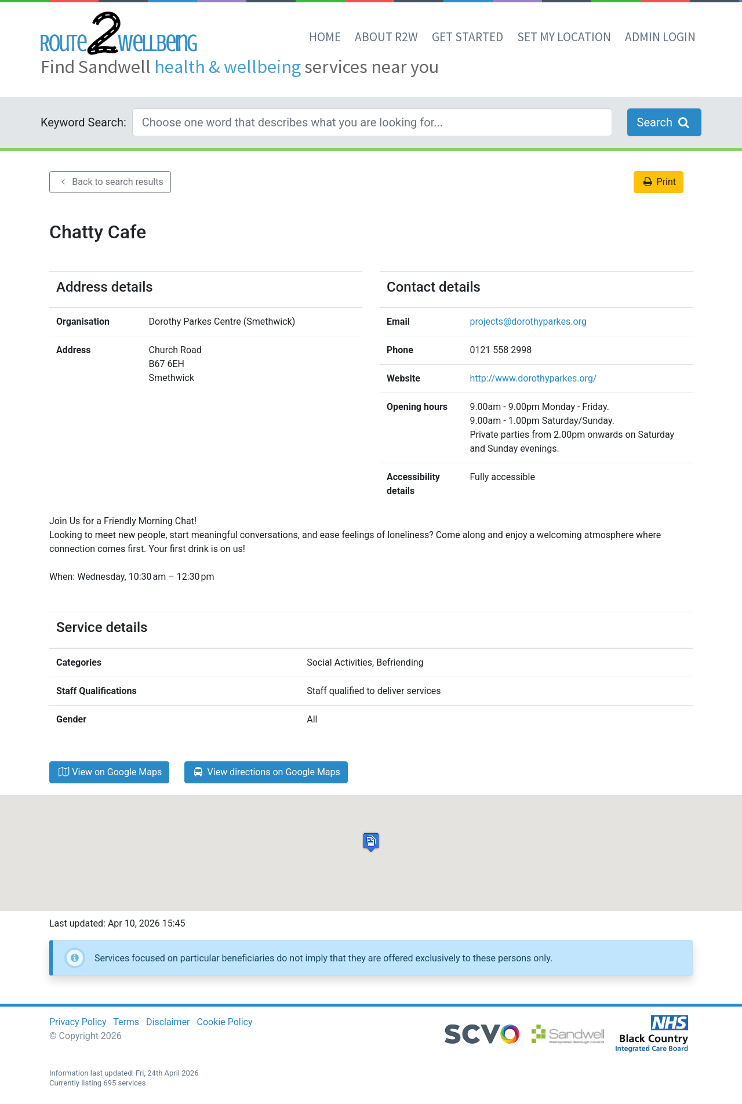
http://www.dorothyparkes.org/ (533, 378)
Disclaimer (168, 1021)
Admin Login (660, 37)
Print (658, 181)
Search (664, 122)
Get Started (467, 37)
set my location (564, 37)
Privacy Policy (78, 1021)
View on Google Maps (109, 772)
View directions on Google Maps (266, 772)
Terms (126, 1021)
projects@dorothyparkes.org (528, 321)
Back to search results (110, 181)
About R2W (386, 37)
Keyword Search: (83, 122)
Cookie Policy (225, 1021)
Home (325, 37)
